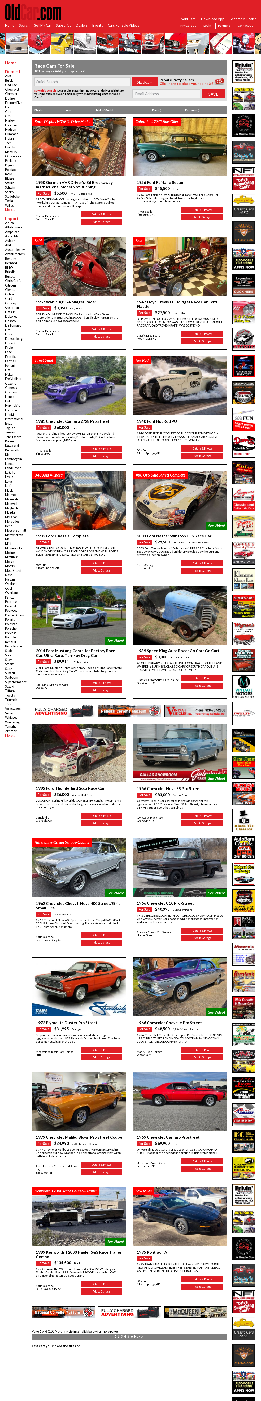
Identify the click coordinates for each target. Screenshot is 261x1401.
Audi (8, 245)
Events (97, 25)
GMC (9, 116)
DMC (9, 330)
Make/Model (105, 110)
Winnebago (13, 722)
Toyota (10, 695)
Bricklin (10, 272)
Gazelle (10, 383)
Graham (11, 392)
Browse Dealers (95, 1358)
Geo (8, 112)
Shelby (9, 192)
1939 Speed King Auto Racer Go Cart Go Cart (178, 650)
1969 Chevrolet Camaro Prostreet (168, 1137)
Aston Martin (14, 236)
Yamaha (11, 726)
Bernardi (11, 263)
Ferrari (10, 366)
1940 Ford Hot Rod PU (157, 421)
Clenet (10, 290)
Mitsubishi (12, 557)
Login (207, 26)
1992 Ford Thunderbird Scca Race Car (70, 788)
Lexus (9, 477)
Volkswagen (13, 709)
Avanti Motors (15, 254)
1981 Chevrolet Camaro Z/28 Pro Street (72, 421)
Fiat (7, 370)
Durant (10, 343)
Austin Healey (15, 250)
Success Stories (93, 1363)
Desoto (10, 321)
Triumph (11, 700)
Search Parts (130, 1358)
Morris (10, 566)
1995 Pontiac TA (152, 1252)
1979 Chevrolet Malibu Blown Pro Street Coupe (79, 1137)
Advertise (67, 1363)
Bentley (10, 259)
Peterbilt (11, 606)
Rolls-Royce (13, 646)
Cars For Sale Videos (123, 25)
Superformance (16, 682)
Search (24, 25)
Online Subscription (181, 1358)
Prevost (10, 633)
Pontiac (10, 170)
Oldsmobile (13, 156)
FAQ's (196, 1358)
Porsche (11, 628)
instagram (157, 1372)
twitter (132, 1372)
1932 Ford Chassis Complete (62, 536)
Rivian (9, 179)
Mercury (11, 152)
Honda (10, 397)
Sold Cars (188, 19)
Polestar (11, 624)
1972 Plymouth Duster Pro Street (66, 1022)
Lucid (8, 486)
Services (143, 1358)
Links (185, 1363)
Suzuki (9, 686)
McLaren (11, 517)
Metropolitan (14, 535)
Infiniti (9, 414)
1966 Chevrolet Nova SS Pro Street (169, 788)
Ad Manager (119, 1363)
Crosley (10, 303)
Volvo (9, 713)
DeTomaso (13, 325)
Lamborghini (14, 459)
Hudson (10, 129)
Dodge (10, 98)
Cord (8, 299)
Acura (9, 223)
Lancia (9, 464)
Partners (224, 26)
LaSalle (10, 472)
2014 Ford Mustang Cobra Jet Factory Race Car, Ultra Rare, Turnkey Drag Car (75, 653)
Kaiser (9, 441)
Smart (9, 664)
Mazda (10, 512)
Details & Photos (101, 214)
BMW (9, 267)
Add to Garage (101, 221)
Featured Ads (77, 1358)
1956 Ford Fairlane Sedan (160, 182)
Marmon (11, 495)
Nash (8, 575)
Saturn (9, 183)
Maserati (11, 499)
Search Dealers (114, 1358)
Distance (192, 110)
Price (156, 110)
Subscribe (63, 25)
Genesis (11, 388)
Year (69, 110)
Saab (8, 651)
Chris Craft (13, 281)
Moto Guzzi (13, 571)
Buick (9, 81)
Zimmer (11, 731)
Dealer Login (134, 1363)
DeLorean (12, 316)
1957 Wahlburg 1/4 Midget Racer (66, 302)
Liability (147, 1363)
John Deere (13, 437)
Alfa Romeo (13, 227)
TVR (8, 704)
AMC (8, 76)
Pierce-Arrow (14, 615)
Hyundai (11, 410)
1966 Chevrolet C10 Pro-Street (165, 903)
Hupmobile (12, 405)
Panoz (9, 597)
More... (10, 210)
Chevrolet (12, 89)
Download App (212, 19)
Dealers (82, 25)
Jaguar (10, 428)
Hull (8, 401)
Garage (107, 1363)
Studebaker (13, 196)
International (14, 419)
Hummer (11, 134)
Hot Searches (197, 1363)
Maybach (11, 508)
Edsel (9, 352)
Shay (8, 660)
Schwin (10, 187)
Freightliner (13, 379)
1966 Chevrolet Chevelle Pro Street (169, 1022)
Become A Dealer (243, 19)
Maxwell (11, 504)
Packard (11, 161)
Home (9, 25)
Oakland (11, 584)
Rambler (11, 637)
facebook (108, 1372)
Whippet (11, 717)
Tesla (9, 201)
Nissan (10, 579)
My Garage (188, 26)
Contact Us (245, 26)
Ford (8, 107)
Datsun (10, 312)
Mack (9, 490)
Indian (9, 138)
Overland (12, 593)
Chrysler (11, 94)
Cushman (12, 307)
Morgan (10, 562)
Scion (8, 655)
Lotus (9, 481)
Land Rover (13, 468)
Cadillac (11, 85)
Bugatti (10, 276)
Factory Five (13, 103)
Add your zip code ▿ (70, 71)
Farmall (10, 361)
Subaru (10, 673)
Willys (9, 205)
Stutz (8, 669)
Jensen (10, 432)
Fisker (9, 374)
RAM (8, 174)
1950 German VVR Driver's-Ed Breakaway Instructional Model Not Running (74, 184)
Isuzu (8, 423)
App (165, 1363)
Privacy (157, 1363)
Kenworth (12, 450)
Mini (8, 544)
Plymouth (11, 165)
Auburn (10, 241)
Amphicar (12, 232)
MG (7, 539)
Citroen (10, 285)
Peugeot (11, 611)
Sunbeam (11, 677)
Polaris (10, 619)
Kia (7, 455)
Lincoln (10, 147)
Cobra (9, 294)
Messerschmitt (15, 530)
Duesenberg (14, 339)
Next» (138, 1336)
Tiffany (10, 691)
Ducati (10, 334)
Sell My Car (42, 25)
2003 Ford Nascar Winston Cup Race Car (174, 536)
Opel (8, 588)
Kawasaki (12, 446)
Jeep (8, 143)
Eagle (9, 348)
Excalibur (11, 357)
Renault (10, 642)
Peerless (11, 602)
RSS (58, 1363)
